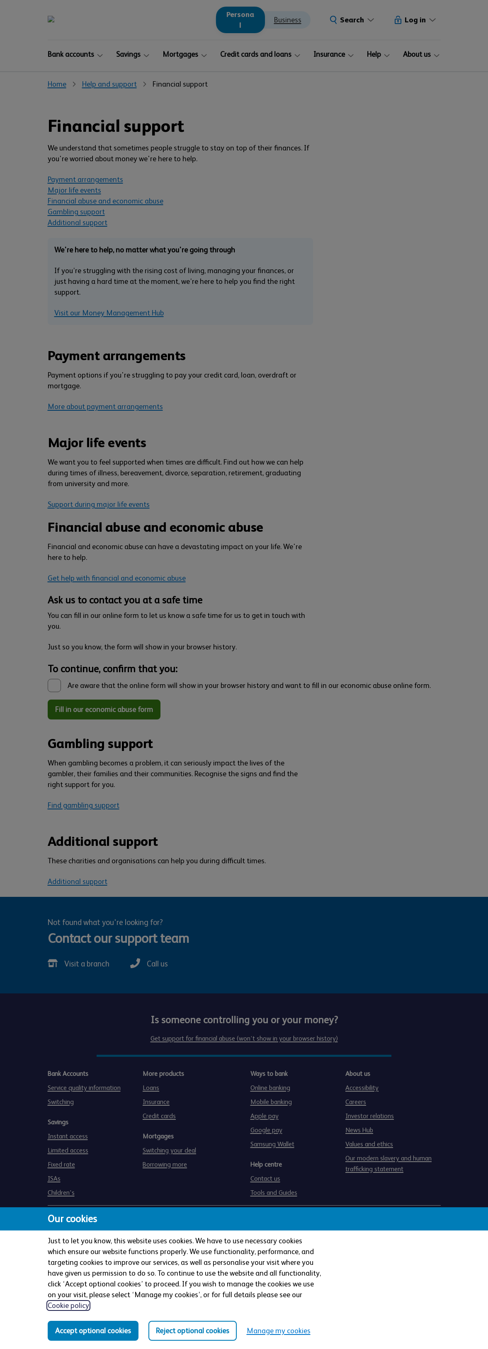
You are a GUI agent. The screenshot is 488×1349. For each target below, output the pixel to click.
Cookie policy (68, 1305)
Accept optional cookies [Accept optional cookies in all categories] (93, 1331)
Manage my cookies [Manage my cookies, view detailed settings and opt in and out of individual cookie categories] (279, 1331)
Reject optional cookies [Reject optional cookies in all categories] (192, 1331)
